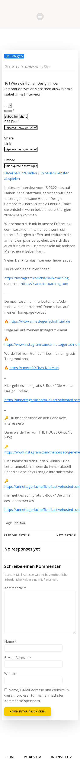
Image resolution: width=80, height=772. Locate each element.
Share (23, 116)
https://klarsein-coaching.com (44, 283)
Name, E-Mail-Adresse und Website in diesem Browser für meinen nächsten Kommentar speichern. (36, 695)
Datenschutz (61, 757)
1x (9, 105)
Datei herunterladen (20, 173)
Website (10, 673)
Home (10, 757)
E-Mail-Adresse (17, 657)
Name (10, 641)
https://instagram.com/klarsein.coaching (36, 278)
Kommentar (15, 588)
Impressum (32, 757)
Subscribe (11, 116)
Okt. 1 (10, 67)
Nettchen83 (30, 67)
